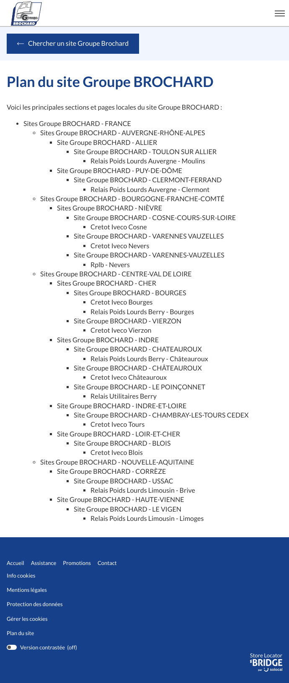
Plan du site (20, 633)
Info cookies (21, 575)
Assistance (44, 563)
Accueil (15, 563)
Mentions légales (27, 590)
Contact (107, 563)
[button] (280, 13)
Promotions (77, 563)
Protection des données (35, 604)
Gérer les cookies (27, 618)
